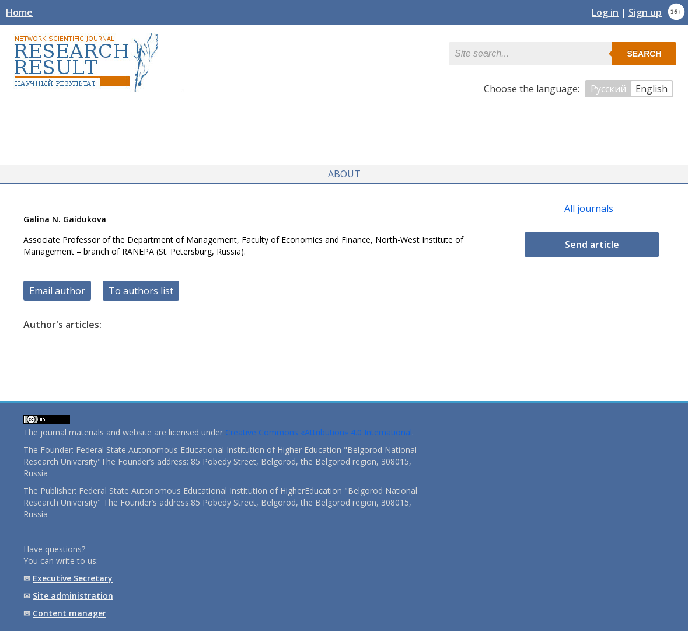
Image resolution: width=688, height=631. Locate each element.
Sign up (645, 12)
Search (644, 53)
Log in (605, 12)
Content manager (69, 613)
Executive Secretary (73, 578)
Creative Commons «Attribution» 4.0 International (318, 432)
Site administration (73, 595)
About (344, 174)
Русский (608, 88)
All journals (588, 208)
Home (19, 12)
